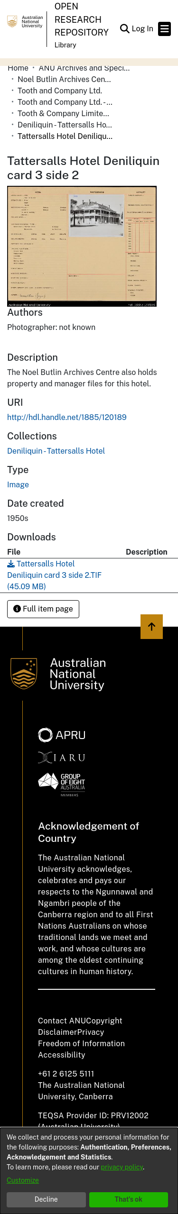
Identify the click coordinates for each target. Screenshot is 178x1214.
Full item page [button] (43, 608)
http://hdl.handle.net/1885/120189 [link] (67, 417)
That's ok (128, 1199)
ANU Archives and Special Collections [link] (85, 68)
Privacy (90, 1032)
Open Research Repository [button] (82, 19)
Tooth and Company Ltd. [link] (60, 90)
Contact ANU (62, 1020)
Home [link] (18, 68)
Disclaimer (57, 1032)
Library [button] (65, 45)
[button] (125, 29)
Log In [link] (142, 28)
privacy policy (122, 1167)
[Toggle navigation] (164, 29)
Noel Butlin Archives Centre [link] (65, 79)
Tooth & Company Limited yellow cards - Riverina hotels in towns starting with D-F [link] (65, 113)
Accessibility (61, 1054)
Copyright (104, 1020)
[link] (56, 451)
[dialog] (89, 1171)
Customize (23, 1180)
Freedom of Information (81, 1043)
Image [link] (18, 484)
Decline (46, 1199)
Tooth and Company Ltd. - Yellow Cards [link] (65, 102)
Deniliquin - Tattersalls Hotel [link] (65, 124)
